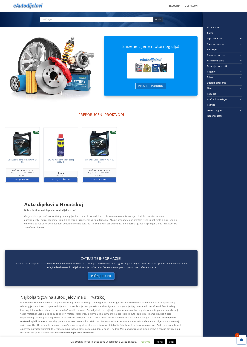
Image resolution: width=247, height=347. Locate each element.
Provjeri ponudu (150, 86)
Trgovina (174, 6)
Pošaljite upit (101, 276)
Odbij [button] (171, 341)
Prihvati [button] (159, 341)
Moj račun (191, 6)
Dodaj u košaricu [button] (22, 179)
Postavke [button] (145, 341)
